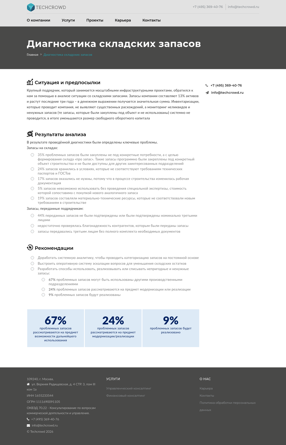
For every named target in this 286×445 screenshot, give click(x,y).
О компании (38, 20)
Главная (32, 54)
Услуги (68, 20)
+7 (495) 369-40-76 (208, 7)
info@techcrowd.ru (243, 7)
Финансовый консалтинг (125, 395)
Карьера (123, 20)
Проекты (94, 20)
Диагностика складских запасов (67, 54)
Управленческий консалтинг (128, 388)
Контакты (151, 20)
